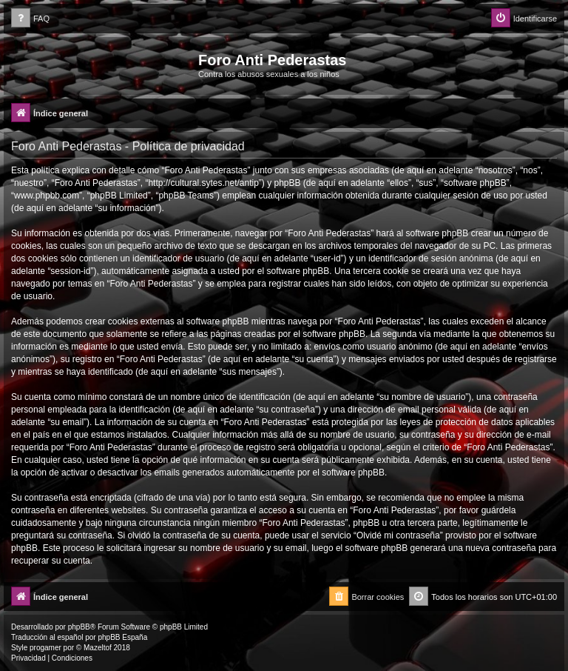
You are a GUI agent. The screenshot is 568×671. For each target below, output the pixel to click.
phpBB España (122, 637)
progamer (45, 648)
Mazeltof (98, 648)
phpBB (79, 627)
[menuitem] (30, 19)
